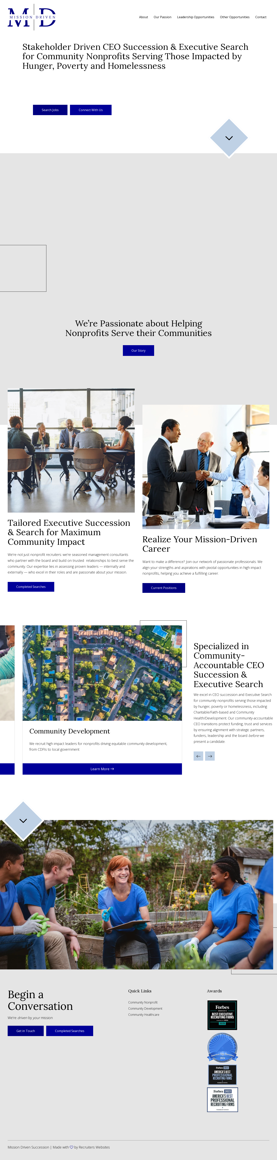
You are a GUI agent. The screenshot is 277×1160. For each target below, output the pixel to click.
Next (189, 700)
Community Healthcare (143, 1015)
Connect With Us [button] (91, 110)
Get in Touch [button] (25, 1031)
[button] (138, 350)
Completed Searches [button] (31, 587)
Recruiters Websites (94, 1147)
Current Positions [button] (164, 588)
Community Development (145, 1009)
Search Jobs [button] (50, 110)
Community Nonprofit (143, 1002)
